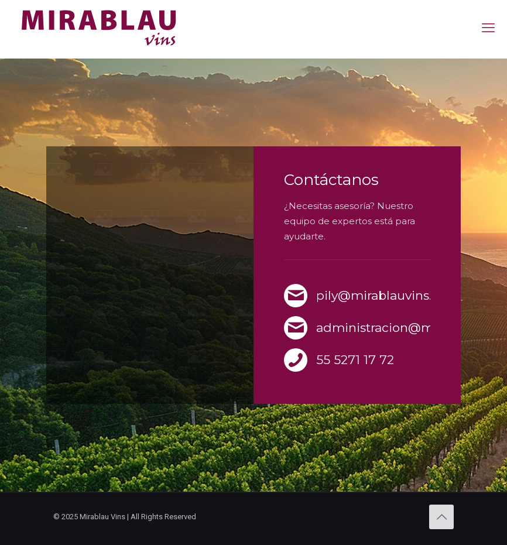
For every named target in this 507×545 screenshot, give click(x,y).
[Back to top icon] (441, 517)
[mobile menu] (488, 28)
